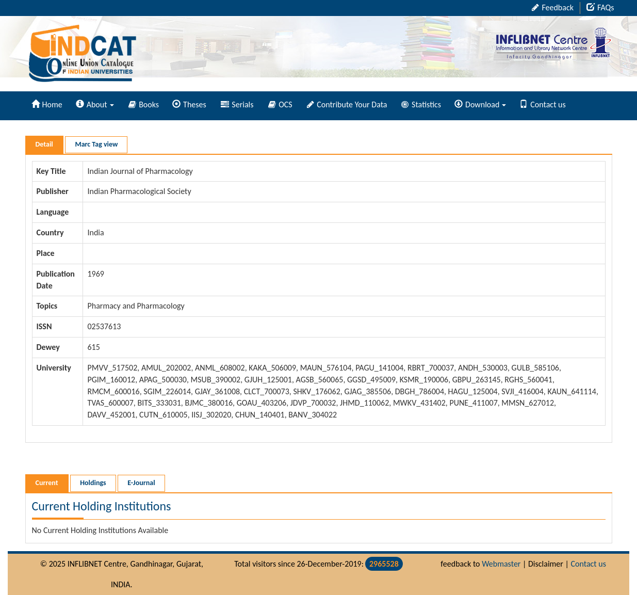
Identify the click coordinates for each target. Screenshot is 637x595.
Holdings (93, 482)
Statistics (421, 104)
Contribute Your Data (347, 104)
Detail (44, 144)
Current (47, 482)
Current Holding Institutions (101, 505)
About (95, 104)
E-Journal (141, 482)
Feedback (553, 7)
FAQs (600, 7)
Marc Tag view (96, 144)
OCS (280, 104)
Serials (237, 104)
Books (143, 104)
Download (480, 104)
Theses (189, 104)
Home (46, 104)
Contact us (542, 104)
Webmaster (501, 564)
